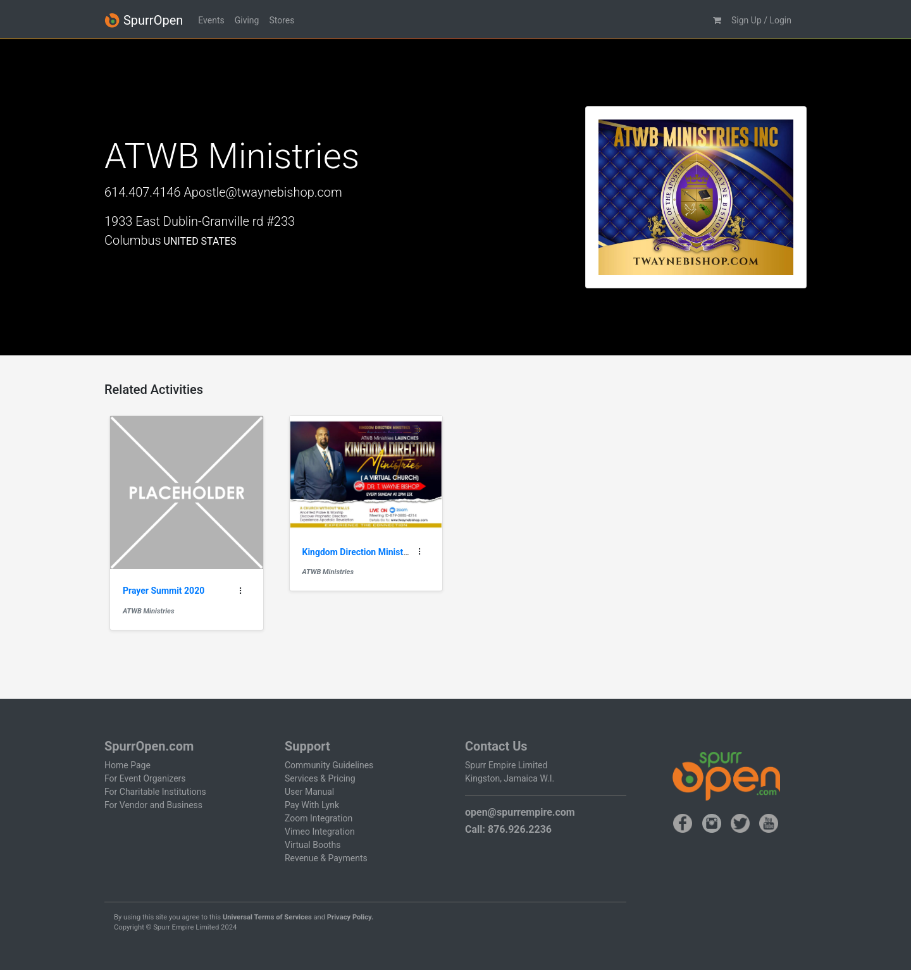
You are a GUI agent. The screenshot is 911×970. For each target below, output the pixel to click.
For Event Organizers (145, 778)
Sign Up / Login (761, 20)
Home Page (127, 765)
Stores (281, 20)
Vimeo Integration (320, 831)
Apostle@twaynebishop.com (262, 192)
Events (211, 20)
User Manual (309, 792)
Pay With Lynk (312, 805)
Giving (247, 20)
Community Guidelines (329, 765)
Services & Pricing (320, 778)
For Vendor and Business (153, 805)
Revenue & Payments (326, 858)
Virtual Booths (312, 845)
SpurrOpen (143, 20)
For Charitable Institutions (155, 792)
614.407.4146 (142, 192)
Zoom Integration (318, 818)
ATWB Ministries (148, 611)
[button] (717, 20)
